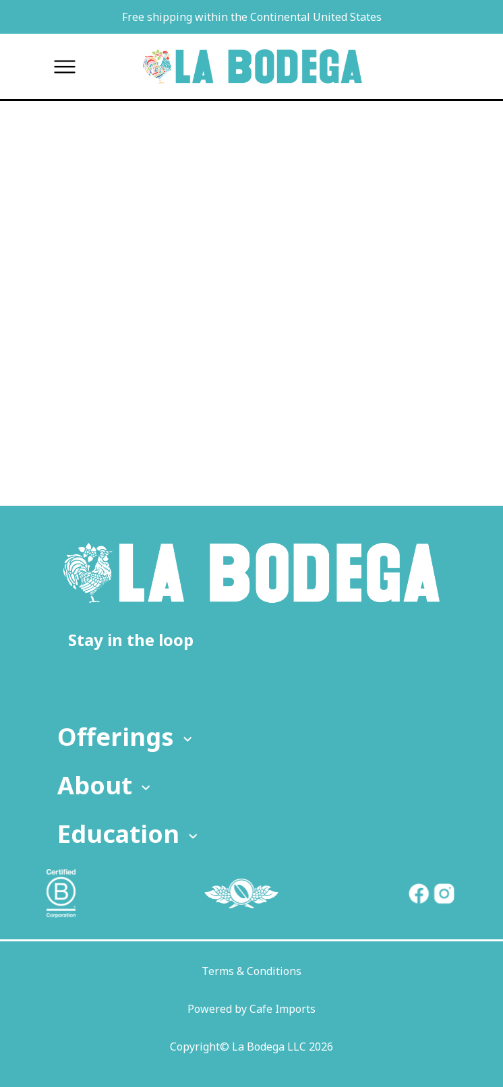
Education (129, 833)
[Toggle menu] (64, 66)
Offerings (126, 736)
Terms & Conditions (251, 971)
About (105, 785)
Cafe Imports (282, 1008)
